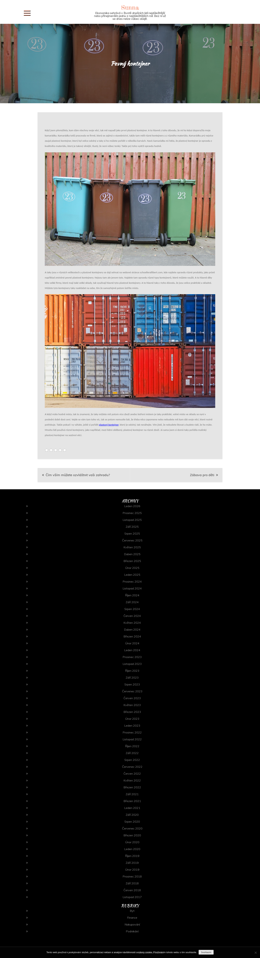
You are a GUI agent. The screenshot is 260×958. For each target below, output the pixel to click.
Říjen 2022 (132, 746)
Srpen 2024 (132, 609)
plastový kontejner (109, 424)
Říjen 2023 (132, 670)
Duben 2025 (132, 554)
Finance (132, 917)
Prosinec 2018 (132, 876)
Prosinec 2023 (132, 657)
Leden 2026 (132, 506)
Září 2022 (132, 753)
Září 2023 (132, 677)
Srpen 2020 (132, 821)
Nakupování (132, 924)
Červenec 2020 (132, 828)
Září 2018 (132, 883)
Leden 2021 (132, 808)
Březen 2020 (132, 835)
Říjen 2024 (132, 595)
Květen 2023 (132, 705)
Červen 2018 (132, 890)
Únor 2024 (132, 643)
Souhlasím (206, 952)
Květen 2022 (132, 780)
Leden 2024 (132, 650)
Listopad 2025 (132, 520)
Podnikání (132, 931)
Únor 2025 (132, 568)
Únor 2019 (132, 869)
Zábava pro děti (202, 475)
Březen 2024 (132, 636)
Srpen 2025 (132, 533)
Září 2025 (132, 526)
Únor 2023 (132, 718)
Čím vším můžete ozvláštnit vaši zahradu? (78, 475)
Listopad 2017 (132, 897)
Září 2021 (132, 794)
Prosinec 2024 (132, 581)
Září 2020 (132, 815)
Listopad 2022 (132, 739)
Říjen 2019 (132, 856)
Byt (132, 911)
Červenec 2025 (132, 540)
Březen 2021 (132, 801)
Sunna (130, 7)
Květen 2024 (132, 622)
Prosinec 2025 (132, 513)
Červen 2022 (132, 773)
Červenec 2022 (132, 766)
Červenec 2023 (132, 691)
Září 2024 (132, 602)
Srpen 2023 (132, 684)
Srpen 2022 (132, 760)
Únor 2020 (132, 842)
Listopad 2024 (132, 588)
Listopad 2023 (132, 664)
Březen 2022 (132, 787)
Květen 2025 (132, 547)
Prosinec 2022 (132, 732)
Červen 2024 (132, 616)
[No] (255, 952)
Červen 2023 (132, 698)
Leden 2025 (132, 574)
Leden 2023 (132, 725)
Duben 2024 (132, 629)
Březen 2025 (132, 561)
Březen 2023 (132, 712)
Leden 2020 (132, 849)
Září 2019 (132, 863)
